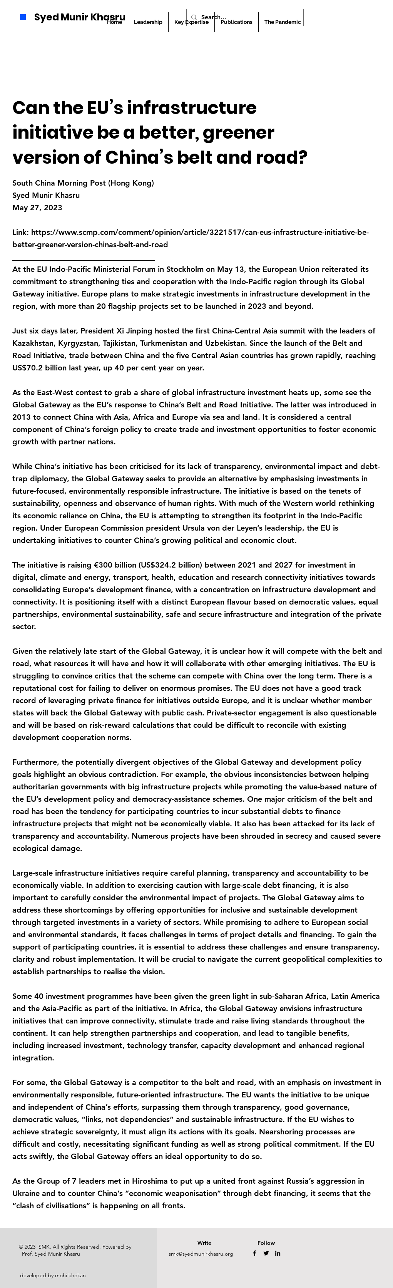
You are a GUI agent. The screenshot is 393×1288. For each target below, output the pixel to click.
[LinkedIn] (277, 1253)
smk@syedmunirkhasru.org (201, 1253)
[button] (236, 22)
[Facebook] (254, 1253)
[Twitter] (266, 1253)
